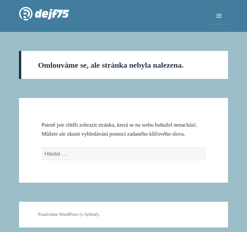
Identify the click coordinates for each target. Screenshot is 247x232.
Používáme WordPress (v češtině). (68, 214)
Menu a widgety (219, 24)
